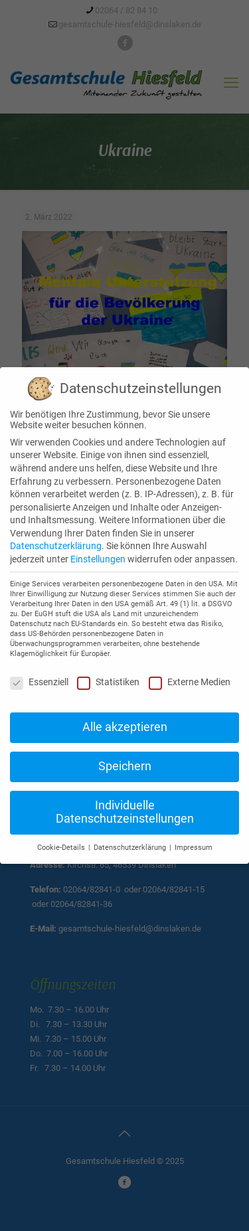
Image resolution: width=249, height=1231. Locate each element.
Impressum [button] (193, 847)
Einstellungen (97, 559)
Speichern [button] (124, 766)
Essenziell (39, 682)
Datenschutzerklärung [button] (131, 847)
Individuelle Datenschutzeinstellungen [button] (125, 812)
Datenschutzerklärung (56, 545)
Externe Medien (189, 682)
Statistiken (108, 682)
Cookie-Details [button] (62, 847)
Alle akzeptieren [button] (124, 727)
